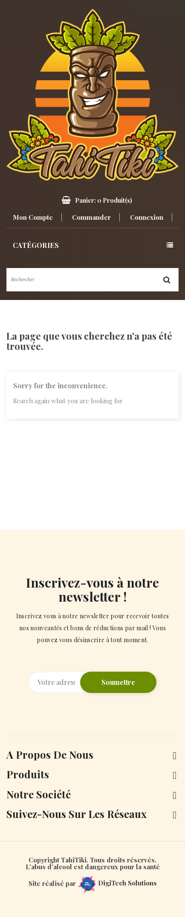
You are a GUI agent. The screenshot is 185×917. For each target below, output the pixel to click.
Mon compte (33, 217)
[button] (92, 200)
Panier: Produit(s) (103, 200)
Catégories (36, 245)
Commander (91, 217)
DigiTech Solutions (117, 883)
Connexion (146, 217)
